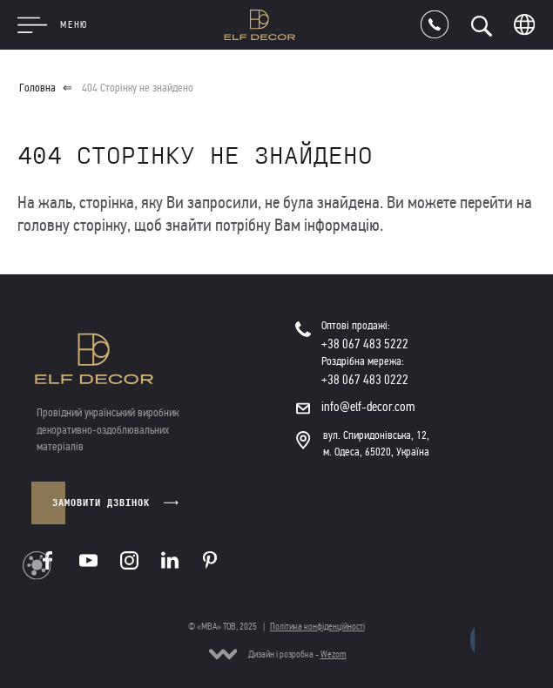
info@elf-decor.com (368, 407)
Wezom (333, 654)
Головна (37, 88)
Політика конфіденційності (317, 626)
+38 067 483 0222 (364, 380)
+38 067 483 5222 (364, 344)
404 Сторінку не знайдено (137, 88)
